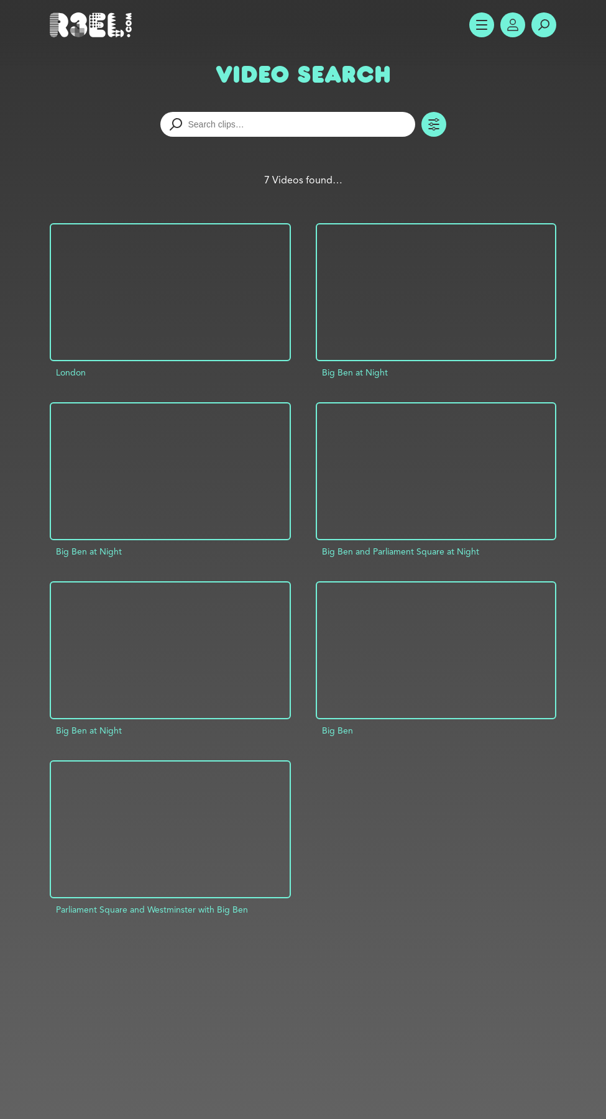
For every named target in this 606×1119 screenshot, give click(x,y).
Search (543, 24)
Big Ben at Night (355, 372)
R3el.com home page (93, 24)
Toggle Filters (433, 124)
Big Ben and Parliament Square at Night (400, 551)
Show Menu (481, 24)
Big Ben (337, 730)
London (71, 372)
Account (512, 24)
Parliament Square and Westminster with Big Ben (152, 909)
